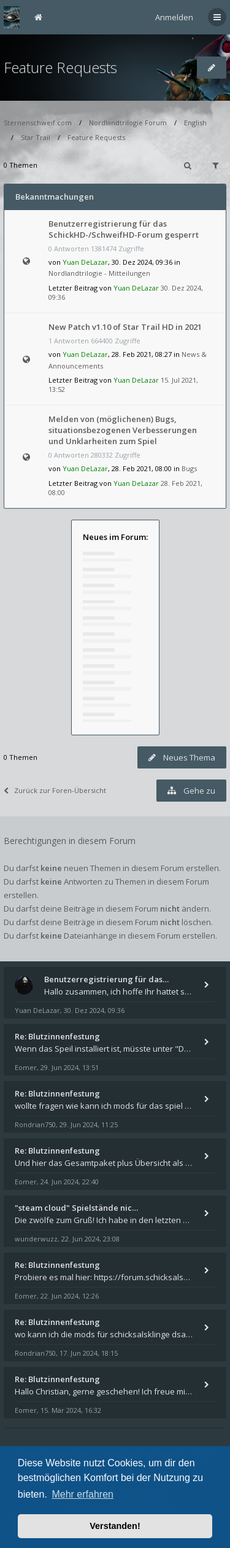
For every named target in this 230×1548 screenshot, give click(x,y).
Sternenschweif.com (38, 122)
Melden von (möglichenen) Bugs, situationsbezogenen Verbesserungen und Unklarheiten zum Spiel (122, 430)
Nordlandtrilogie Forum (128, 122)
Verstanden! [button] (115, 1526)
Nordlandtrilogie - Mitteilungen (99, 273)
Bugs (189, 468)
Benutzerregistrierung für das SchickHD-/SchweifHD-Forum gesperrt (123, 229)
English (195, 122)
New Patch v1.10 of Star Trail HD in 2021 (125, 326)
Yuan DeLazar (85, 262)
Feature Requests (60, 67)
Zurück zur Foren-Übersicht (55, 790)
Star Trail (35, 137)
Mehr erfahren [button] (82, 1494)
